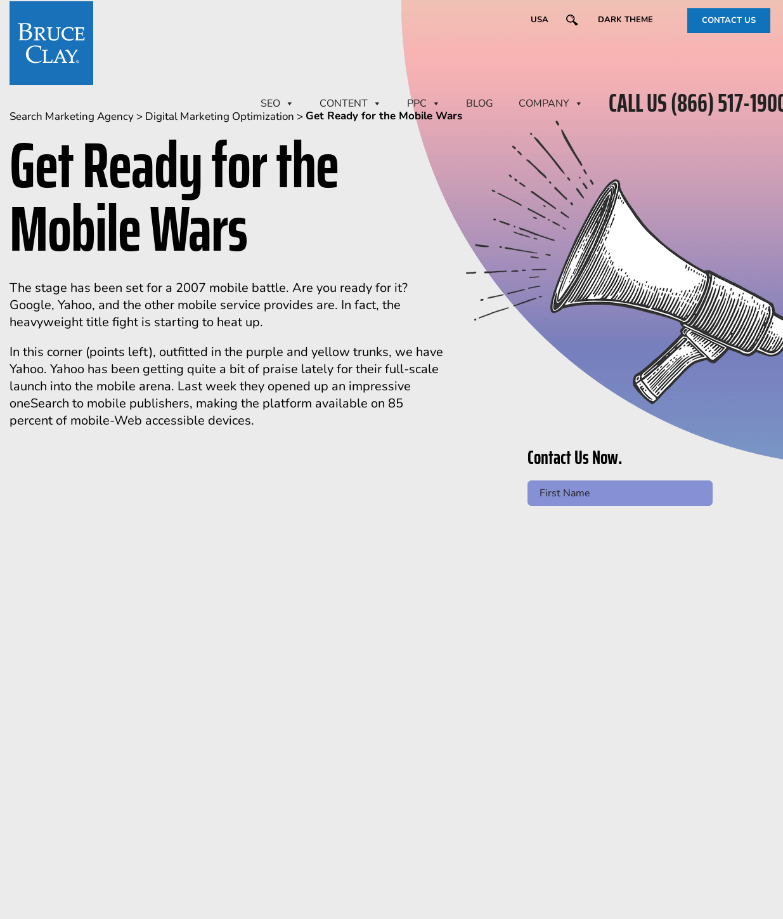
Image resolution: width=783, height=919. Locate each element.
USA (539, 19)
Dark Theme (625, 19)
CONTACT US (729, 20)
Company (551, 103)
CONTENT (351, 103)
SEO (277, 103)
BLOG (479, 103)
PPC (424, 103)
